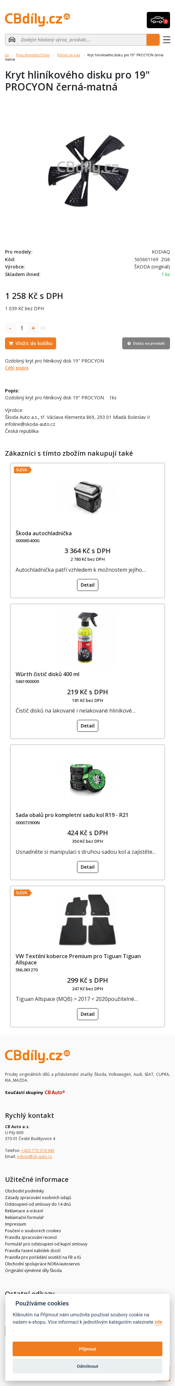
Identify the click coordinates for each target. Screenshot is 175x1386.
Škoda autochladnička (44, 533)
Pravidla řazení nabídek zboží (32, 1250)
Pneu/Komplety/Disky (33, 55)
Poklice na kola (68, 55)
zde (158, 1322)
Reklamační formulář (24, 1217)
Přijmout (87, 1349)
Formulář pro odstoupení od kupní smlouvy (46, 1244)
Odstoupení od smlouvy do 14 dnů (38, 1204)
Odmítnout (87, 1366)
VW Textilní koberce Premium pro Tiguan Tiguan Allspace (78, 959)
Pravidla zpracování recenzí (31, 1237)
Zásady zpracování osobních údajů (38, 1197)
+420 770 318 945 (37, 1150)
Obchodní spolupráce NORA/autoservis (42, 1264)
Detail (88, 585)
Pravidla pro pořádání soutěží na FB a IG (43, 1257)
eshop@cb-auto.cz (34, 1156)
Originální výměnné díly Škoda (33, 1270)
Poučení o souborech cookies (33, 1231)
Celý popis (17, 368)
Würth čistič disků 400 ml (47, 674)
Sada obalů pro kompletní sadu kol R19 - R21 (72, 815)
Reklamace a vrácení (24, 1211)
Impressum (15, 1224)
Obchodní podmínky (24, 1191)
